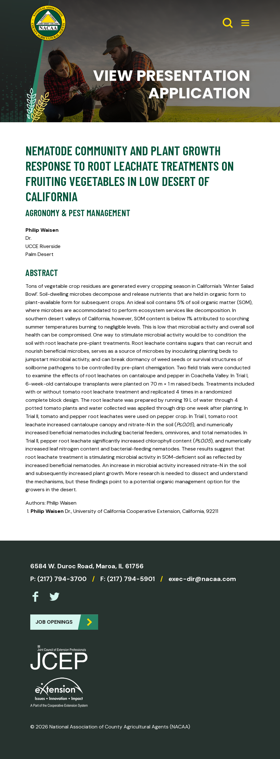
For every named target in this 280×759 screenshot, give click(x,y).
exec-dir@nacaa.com (202, 579)
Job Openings (54, 622)
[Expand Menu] (242, 23)
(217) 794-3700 (62, 579)
